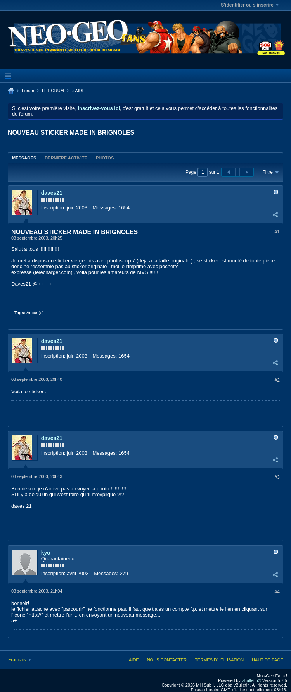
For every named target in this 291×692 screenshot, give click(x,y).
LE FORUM (53, 90)
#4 (277, 591)
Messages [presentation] (24, 158)
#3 (277, 477)
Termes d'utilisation (219, 660)
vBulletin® (251, 680)
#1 (277, 232)
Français (19, 660)
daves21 (51, 193)
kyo (45, 553)
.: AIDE (78, 90)
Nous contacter (167, 660)
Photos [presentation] (105, 158)
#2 (277, 380)
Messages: (105, 208)
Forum (28, 90)
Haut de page (267, 660)
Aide (134, 660)
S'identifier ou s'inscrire (250, 5)
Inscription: (53, 208)
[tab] (24, 157)
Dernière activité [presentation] (66, 158)
